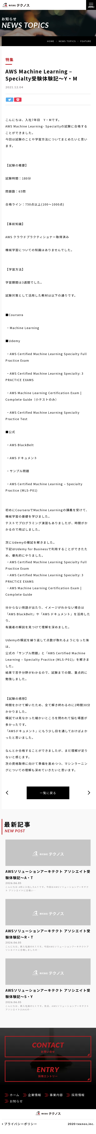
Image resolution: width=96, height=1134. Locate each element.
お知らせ (41, 1106)
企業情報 (37, 1099)
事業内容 (60, 1099)
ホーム (15, 1099)
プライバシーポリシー (20, 1129)
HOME (50, 41)
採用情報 (17, 1106)
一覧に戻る (48, 793)
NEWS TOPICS (67, 41)
